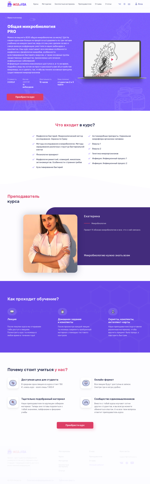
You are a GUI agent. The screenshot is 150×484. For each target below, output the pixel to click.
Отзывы (98, 4)
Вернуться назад (15, 18)
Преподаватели (84, 4)
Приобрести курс (24, 97)
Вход (140, 4)
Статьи (108, 4)
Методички (46, 4)
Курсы (35, 4)
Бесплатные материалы (65, 4)
